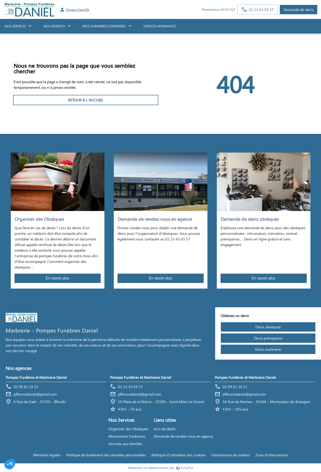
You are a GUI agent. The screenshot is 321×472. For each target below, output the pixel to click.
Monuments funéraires (126, 436)
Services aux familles (125, 443)
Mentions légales (47, 454)
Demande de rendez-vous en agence (183, 436)
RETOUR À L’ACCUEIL (85, 99)
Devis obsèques (268, 326)
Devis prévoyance (268, 338)
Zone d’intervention (271, 454)
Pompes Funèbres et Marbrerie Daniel (36, 377)
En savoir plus (57, 278)
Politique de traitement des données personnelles (106, 454)
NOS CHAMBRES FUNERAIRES (104, 26)
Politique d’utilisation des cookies (178, 454)
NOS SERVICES (15, 26)
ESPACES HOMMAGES (160, 26)
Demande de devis (299, 9)
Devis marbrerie (268, 349)
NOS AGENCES (54, 26)
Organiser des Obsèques (128, 428)
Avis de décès (165, 428)
